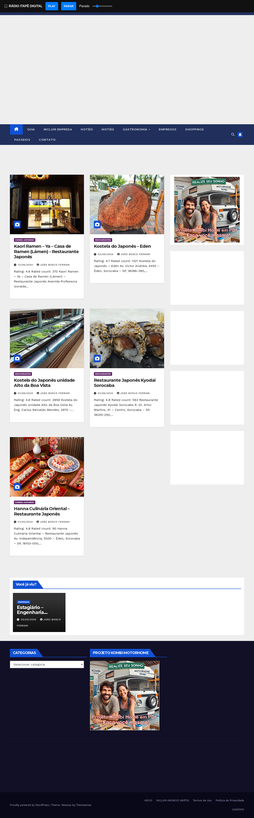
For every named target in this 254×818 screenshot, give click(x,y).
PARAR (69, 6)
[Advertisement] (127, 94)
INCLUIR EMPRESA (58, 129)
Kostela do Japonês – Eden (122, 246)
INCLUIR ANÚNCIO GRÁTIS (172, 800)
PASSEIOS (22, 140)
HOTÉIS (87, 129)
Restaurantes (103, 240)
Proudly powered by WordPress (30, 805)
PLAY (51, 6)
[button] (233, 134)
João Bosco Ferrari (53, 264)
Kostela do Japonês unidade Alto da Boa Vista (44, 383)
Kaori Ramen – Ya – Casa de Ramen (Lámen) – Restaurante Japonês (46, 251)
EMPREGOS (167, 129)
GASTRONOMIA (135, 129)
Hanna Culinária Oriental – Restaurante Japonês (41, 511)
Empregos (23, 602)
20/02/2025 (29, 619)
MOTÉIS (108, 129)
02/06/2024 (106, 254)
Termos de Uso (202, 800)
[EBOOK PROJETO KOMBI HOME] (207, 209)
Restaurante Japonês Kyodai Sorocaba (124, 383)
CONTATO (47, 140)
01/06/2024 (26, 393)
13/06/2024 (26, 264)
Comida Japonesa (24, 240)
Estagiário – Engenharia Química (30, 612)
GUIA (31, 129)
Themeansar (83, 805)
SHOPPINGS (194, 129)
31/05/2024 (26, 521)
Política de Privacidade (230, 800)
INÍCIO (148, 800)
